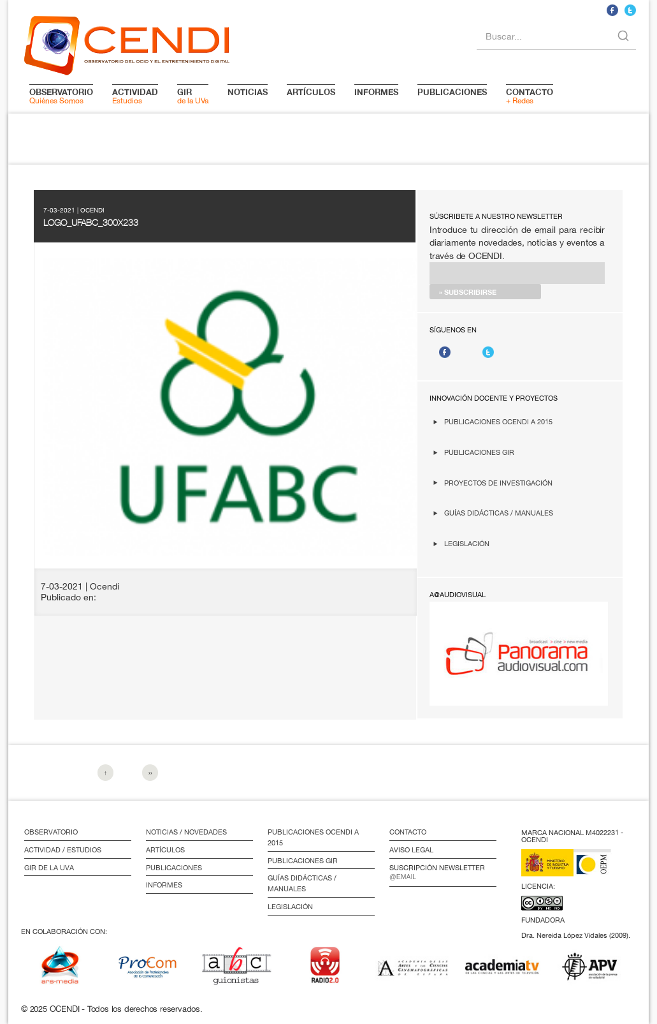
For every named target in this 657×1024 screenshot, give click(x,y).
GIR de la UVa (49, 868)
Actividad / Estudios (62, 850)
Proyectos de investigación (498, 483)
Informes (164, 885)
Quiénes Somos (61, 96)
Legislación (466, 543)
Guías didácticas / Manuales (498, 512)
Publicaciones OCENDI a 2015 (498, 421)
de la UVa (192, 96)
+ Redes (529, 96)
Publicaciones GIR (479, 452)
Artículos (165, 850)
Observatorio (51, 832)
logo (126, 43)
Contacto (407, 832)
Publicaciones (174, 868)
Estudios (135, 96)
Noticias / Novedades (186, 832)
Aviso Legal (411, 850)
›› (150, 772)
